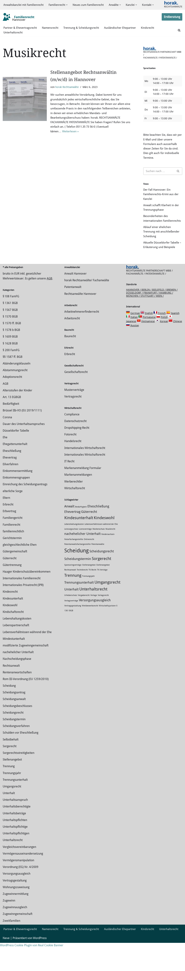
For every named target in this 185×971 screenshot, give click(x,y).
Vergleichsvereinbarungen (19, 870)
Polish (164, 340)
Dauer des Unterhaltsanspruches (24, 447)
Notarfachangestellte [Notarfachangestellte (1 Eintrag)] (73, 562)
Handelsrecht (72, 464)
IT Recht (69, 484)
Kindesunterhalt (13, 621)
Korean (164, 344)
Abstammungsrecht (15, 393)
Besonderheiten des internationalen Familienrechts (156, 232)
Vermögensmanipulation (18, 883)
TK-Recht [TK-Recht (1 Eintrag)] (92, 593)
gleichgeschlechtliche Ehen (19, 568)
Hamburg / (166, 316)
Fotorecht (70, 457)
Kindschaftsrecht (13, 635)
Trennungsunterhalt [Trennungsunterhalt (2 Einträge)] (79, 605)
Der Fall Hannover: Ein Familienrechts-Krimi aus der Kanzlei (161, 204)
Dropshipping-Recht (76, 451)
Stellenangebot (12, 783)
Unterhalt (9, 816)
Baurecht (70, 359)
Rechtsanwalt (11, 688)
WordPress (40, 966)
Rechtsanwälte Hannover (80, 317)
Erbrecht (8, 527)
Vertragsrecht (72, 420)
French (162, 336)
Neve (6, 966)
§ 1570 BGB (10, 340)
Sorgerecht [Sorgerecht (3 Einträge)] (101, 581)
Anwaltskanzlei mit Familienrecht (24, 4)
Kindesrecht (10, 615)
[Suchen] (179, 33)
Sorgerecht (9, 769)
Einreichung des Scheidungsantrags (25, 507)
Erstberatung (172, 19)
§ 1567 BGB (10, 333)
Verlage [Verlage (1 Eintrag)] (93, 618)
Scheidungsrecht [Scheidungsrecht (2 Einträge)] (101, 574)
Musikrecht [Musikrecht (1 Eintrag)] (110, 552)
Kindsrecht (151, 30)
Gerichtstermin (12, 561)
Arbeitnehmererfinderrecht (81, 334)
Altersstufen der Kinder (17, 413)
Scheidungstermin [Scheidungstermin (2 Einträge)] (77, 582)
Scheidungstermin (14, 742)
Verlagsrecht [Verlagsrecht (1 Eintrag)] (103, 618)
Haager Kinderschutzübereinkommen (26, 595)
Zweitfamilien (11, 944)
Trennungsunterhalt (15, 803)
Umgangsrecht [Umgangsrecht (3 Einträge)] (107, 605)
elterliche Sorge (13, 514)
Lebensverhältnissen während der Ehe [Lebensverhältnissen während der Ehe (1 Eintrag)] (101, 547)
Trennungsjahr (12, 796)
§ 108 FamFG (11, 319)
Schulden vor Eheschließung (20, 756)
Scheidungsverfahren (16, 749)
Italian (134, 340)
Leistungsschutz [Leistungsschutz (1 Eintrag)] (71, 552)
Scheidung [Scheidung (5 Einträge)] (76, 574)
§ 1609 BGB (10, 360)
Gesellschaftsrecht (76, 395)
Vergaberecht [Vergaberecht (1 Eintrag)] (84, 618)
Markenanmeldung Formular (82, 491)
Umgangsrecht (12, 809)
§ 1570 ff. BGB (12, 346)
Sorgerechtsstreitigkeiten (18, 776)
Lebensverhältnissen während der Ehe (27, 655)
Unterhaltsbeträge (14, 836)
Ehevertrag (10, 481)
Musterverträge (74, 413)
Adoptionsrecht (12, 400)
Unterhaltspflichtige (15, 850)
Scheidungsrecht (13, 736)
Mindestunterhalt (14, 662)
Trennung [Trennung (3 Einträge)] (72, 598)
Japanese (131, 344)
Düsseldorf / (134, 316)
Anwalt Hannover (75, 297)
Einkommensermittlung (17, 494)
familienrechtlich (13, 554)
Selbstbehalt (10, 762)
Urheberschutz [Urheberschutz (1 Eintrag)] (70, 618)
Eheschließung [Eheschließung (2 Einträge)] (98, 529)
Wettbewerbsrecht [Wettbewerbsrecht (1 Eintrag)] (90, 629)
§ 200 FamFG (11, 373)
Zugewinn (9, 924)
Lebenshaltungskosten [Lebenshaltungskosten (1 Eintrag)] (74, 547)
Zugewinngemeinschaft (17, 937)
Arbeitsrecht (72, 341)
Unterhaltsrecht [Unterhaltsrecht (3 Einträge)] (93, 612)
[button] (70, 4)
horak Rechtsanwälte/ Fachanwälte (86, 303)
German (135, 336)
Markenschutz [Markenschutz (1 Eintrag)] (98, 552)
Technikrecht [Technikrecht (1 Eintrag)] (82, 593)
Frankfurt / (151, 316)
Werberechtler (73, 504)
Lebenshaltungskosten (17, 642)
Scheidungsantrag (14, 715)
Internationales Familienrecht (21, 601)
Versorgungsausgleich (16, 897)
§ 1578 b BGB (11, 353)
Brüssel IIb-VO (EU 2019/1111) (22, 433)
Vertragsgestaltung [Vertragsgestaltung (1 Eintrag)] (72, 629)
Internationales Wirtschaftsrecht (84, 471)
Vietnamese (148, 344)
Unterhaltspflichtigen (16, 856)
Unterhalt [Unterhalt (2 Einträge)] (71, 612)
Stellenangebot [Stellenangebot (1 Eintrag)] (89, 588)
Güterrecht (9, 581)
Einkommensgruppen (16, 501)
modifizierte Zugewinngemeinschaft (25, 668)
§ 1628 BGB (10, 366)
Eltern (6, 521)
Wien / (160, 319)
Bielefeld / (159, 313)
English (149, 336)
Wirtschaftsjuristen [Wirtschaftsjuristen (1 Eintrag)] (107, 629)
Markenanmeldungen (78, 498)
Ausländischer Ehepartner (123, 30)
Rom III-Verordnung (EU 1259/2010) (26, 702)
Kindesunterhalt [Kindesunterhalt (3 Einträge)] (78, 541)
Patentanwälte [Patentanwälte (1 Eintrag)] (97, 567)
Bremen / (172, 313)
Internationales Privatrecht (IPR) (23, 608)
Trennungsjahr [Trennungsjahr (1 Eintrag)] (88, 599)
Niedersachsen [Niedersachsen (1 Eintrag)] (107, 557)
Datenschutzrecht (75, 444)
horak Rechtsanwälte (67, 90)
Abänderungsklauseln (16, 386)
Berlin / (146, 313)
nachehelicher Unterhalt (18, 675)
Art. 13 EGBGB (12, 420)
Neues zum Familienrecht (92, 4)
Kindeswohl (10, 628)
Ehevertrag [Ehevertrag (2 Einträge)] (72, 535)
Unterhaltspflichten (15, 843)
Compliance (71, 437)
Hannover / (133, 313)
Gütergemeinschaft (15, 574)
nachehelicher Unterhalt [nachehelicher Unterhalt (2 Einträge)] (82, 557)
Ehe (5, 460)
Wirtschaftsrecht (74, 511)
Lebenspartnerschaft (16, 648)
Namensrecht (52, 30)
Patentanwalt (72, 310)
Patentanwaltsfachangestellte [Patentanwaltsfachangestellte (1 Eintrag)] (77, 567)
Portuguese (149, 340)
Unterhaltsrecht (13, 35)
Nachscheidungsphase (17, 682)
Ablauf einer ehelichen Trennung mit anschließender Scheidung (162, 248)
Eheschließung (12, 474)
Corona (7, 440)
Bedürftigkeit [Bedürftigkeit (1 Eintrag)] (81, 530)
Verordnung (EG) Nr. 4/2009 (20, 890)
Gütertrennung (12, 588)
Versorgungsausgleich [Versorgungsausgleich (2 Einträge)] (95, 623)
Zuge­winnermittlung (15, 917)
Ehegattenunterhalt (15, 467)
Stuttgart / (148, 319)
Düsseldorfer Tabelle (16, 454)
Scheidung (9, 709)
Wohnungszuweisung (16, 910)
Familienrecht (11, 547)
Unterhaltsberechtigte (17, 829)
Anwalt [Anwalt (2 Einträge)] (69, 529)
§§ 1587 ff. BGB (12, 380)
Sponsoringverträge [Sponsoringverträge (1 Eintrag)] (72, 588)
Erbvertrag (9, 534)
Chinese (177, 344)
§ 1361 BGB (10, 326)
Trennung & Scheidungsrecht (84, 30)
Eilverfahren (10, 487)
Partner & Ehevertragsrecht (20, 30)
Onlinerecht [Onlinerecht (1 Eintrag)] (89, 562)
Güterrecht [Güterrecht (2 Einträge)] (89, 535)
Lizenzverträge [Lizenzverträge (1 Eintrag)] (85, 552)
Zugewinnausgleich (15, 930)
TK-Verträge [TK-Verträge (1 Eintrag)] (102, 593)
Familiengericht (12, 541)
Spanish (175, 336)
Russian (134, 348)
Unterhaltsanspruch (15, 823)
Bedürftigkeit (11, 427)
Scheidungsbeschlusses (17, 729)
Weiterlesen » (71, 138)
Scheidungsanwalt (14, 722)
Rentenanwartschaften (17, 695)
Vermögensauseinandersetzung (23, 877)
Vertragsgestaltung (15, 903)
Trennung (9, 789)
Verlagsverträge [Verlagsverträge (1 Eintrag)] (71, 624)
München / (133, 319)
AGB (49, 301)
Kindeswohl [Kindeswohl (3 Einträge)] (104, 541)
